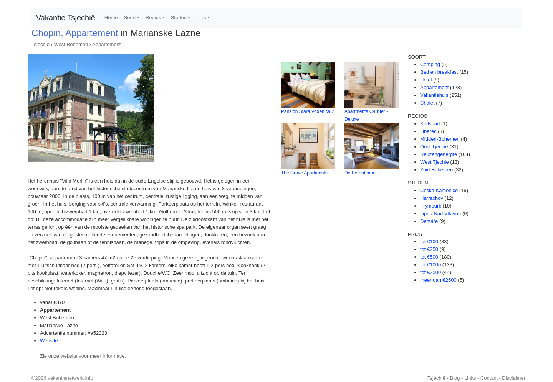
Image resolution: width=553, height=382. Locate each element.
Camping (430, 64)
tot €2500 (430, 272)
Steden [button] (179, 17)
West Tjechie (434, 162)
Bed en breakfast (439, 72)
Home (111, 17)
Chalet (427, 103)
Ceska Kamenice (439, 190)
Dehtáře (429, 221)
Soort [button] (130, 17)
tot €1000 (430, 264)
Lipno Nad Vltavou (440, 213)
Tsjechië (40, 44)
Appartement (106, 44)
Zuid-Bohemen (436, 170)
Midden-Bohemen (440, 139)
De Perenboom (360, 173)
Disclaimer (513, 378)
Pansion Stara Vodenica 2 (307, 111)
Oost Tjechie (434, 146)
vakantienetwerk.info (70, 378)
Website (49, 341)
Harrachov (431, 198)
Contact (489, 378)
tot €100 (429, 241)
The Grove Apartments (304, 173)
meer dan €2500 (438, 280)
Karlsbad (430, 123)
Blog (455, 378)
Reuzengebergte (438, 154)
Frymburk (430, 206)
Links (470, 378)
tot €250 (429, 249)
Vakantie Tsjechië (65, 17)
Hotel (426, 80)
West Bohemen (71, 44)
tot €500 (429, 257)
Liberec (428, 131)
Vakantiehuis (434, 95)
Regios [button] (153, 17)
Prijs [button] (201, 17)
